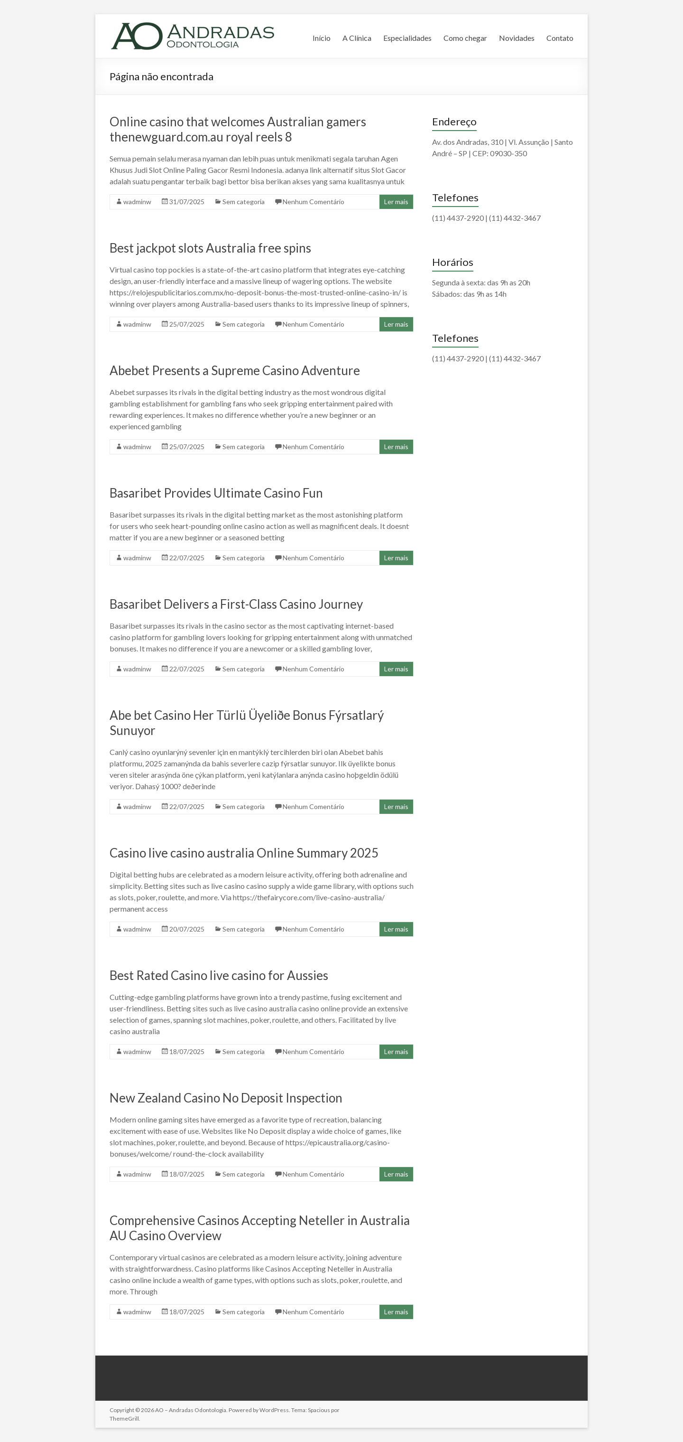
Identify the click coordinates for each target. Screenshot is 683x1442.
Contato (559, 37)
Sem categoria (243, 202)
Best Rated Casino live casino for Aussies (219, 975)
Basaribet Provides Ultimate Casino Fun (216, 492)
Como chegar (465, 37)
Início (322, 37)
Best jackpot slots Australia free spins (210, 247)
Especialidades (407, 37)
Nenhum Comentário (313, 202)
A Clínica (356, 37)
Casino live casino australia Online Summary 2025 (244, 852)
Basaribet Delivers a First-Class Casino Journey (236, 604)
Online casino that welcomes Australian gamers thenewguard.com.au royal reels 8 (238, 129)
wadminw (137, 202)
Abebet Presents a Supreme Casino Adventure (235, 370)
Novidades (517, 37)
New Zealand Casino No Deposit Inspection (226, 1097)
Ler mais (396, 202)
